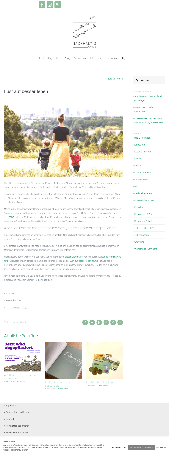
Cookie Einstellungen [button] (117, 447)
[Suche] (137, 80)
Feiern (137, 158)
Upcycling (139, 241)
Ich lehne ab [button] (149, 447)
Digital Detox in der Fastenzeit (57, 384)
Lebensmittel (141, 179)
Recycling (139, 207)
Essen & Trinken (142, 151)
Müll (136, 186)
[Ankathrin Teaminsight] (63, 137)
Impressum (11, 405)
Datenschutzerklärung (17, 412)
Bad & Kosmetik (142, 137)
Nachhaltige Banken (99, 382)
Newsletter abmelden (17, 432)
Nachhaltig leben (23, 308)
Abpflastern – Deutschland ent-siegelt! (21, 376)
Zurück (111, 78)
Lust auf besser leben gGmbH (85, 260)
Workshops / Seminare (145, 248)
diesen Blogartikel (74, 256)
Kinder (137, 165)
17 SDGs (11, 217)
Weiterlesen (161, 447)
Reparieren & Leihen (144, 221)
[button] (123, 58)
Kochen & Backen (143, 172)
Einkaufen (139, 144)
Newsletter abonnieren (17, 425)
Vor (119, 78)
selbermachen (141, 234)
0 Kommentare (20, 381)
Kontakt (10, 418)
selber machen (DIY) (144, 227)
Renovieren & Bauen (144, 214)
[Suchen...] (149, 80)
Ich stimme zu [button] (135, 447)
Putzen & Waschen (144, 200)
